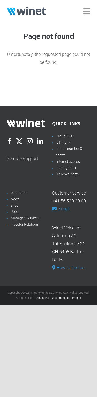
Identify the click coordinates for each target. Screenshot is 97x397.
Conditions (42, 297)
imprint (76, 297)
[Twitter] (19, 141)
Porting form (66, 168)
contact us (19, 193)
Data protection (60, 297)
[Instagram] (30, 141)
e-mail (60, 209)
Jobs (15, 212)
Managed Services (25, 218)
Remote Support (22, 158)
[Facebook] (10, 141)
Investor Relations (25, 224)
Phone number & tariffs (69, 152)
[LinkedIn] (40, 141)
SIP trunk (63, 142)
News (15, 199)
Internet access (68, 161)
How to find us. (69, 267)
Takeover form (67, 174)
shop (15, 205)
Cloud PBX (64, 136)
